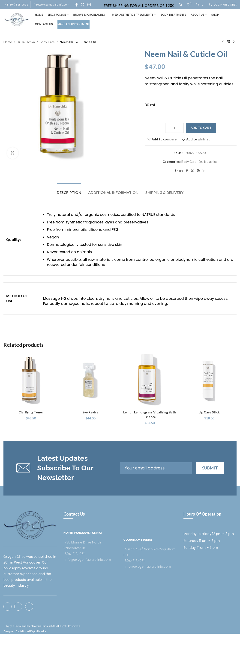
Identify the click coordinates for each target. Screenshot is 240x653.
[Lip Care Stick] (209, 380)
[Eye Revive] (90, 380)
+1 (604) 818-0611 (16, 4)
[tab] (69, 190)
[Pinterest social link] (198, 171)
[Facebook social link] (76, 4)
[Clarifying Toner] (30, 380)
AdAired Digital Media (32, 631)
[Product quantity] (174, 128)
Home (7, 42)
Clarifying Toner (30, 412)
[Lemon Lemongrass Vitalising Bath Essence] (149, 380)
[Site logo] (16, 19)
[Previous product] (222, 42)
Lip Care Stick (209, 412)
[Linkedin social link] (204, 171)
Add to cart (201, 128)
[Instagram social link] (89, 4)
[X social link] (82, 4)
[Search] (181, 4)
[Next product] (234, 42)
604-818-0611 (75, 554)
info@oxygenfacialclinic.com (51, 4)
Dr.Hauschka (26, 42)
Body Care (47, 42)
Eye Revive (90, 412)
